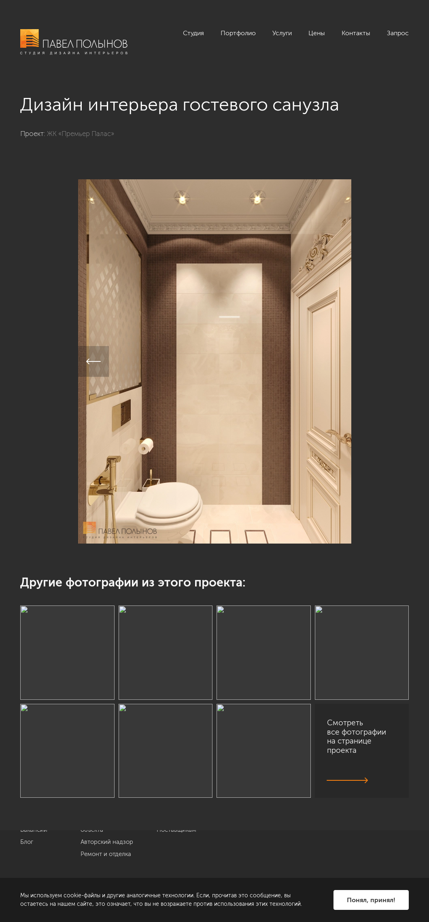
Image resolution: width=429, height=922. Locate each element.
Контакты (356, 33)
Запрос (398, 33)
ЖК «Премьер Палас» (80, 134)
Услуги (282, 33)
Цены (316, 33)
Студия (193, 33)
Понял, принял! (371, 900)
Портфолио (238, 33)
